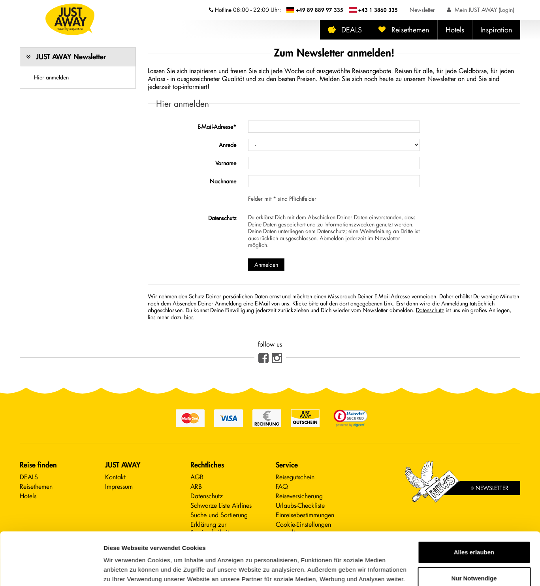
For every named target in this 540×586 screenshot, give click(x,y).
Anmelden (266, 264)
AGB (196, 477)
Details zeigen (123, 570)
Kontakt (115, 477)
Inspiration (496, 29)
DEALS (345, 29)
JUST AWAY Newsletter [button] (71, 56)
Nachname (223, 181)
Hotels (455, 29)
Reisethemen (403, 29)
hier (188, 317)
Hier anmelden (51, 77)
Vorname (225, 163)
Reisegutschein (295, 477)
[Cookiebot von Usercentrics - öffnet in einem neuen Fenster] (51, 571)
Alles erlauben (474, 502)
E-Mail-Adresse (217, 126)
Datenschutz (222, 218)
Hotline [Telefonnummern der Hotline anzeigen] (245, 9)
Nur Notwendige (474, 528)
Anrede (227, 145)
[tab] (77, 57)
